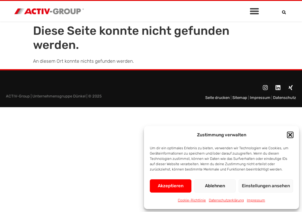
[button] (290, 135)
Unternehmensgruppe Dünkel (59, 96)
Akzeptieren (170, 185)
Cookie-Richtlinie (192, 200)
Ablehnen (215, 185)
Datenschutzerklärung (226, 200)
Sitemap (239, 97)
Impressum (256, 200)
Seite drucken (218, 97)
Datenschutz (284, 97)
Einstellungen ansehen (266, 185)
